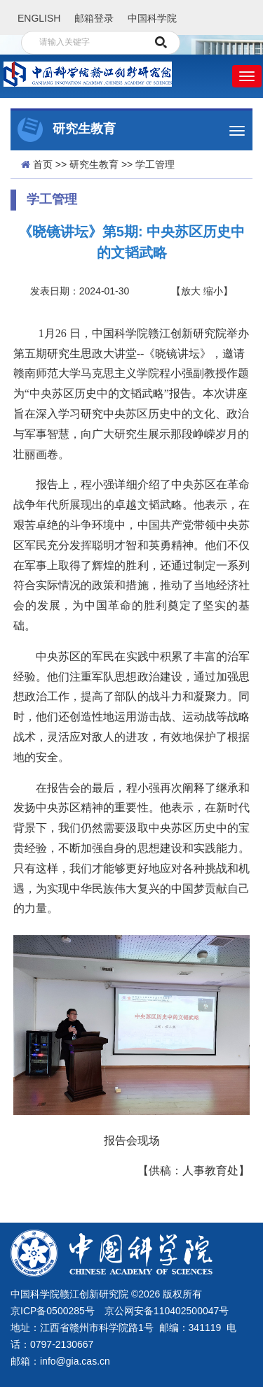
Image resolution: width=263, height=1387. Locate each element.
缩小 (213, 291)
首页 (43, 164)
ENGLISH (39, 18)
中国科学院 (152, 18)
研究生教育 (94, 164)
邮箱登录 (94, 18)
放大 (191, 291)
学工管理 (155, 164)
